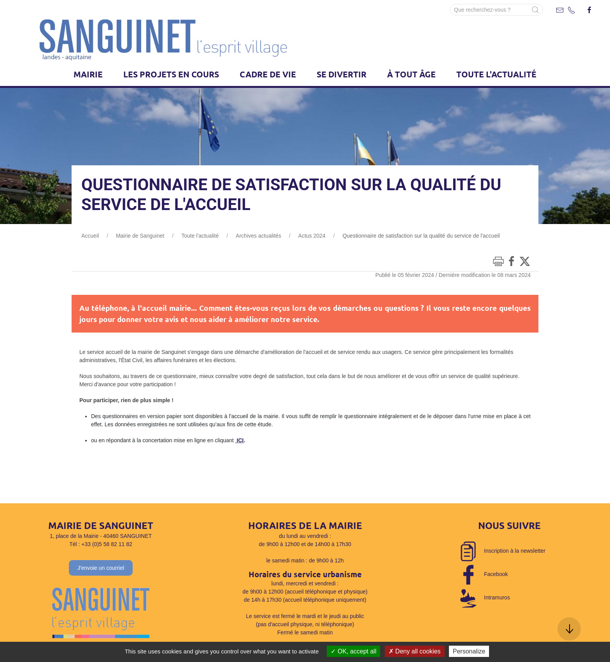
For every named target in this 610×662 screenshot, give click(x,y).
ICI (239, 440)
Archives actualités (258, 236)
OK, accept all (353, 651)
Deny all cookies (415, 651)
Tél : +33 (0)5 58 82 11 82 (100, 544)
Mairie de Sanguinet (140, 236)
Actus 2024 (312, 236)
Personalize (469, 651)
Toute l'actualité (200, 236)
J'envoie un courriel (100, 568)
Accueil (90, 236)
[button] (569, 629)
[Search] (496, 10)
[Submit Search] (535, 10)
